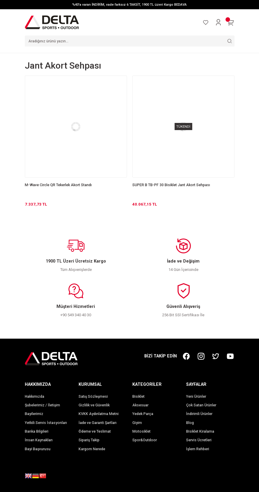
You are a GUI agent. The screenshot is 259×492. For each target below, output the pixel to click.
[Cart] (231, 22)
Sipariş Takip (89, 440)
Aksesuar (140, 405)
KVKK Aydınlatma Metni (99, 414)
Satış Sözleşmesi (93, 396)
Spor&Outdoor (144, 440)
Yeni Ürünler (196, 396)
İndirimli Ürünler (199, 414)
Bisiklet (138, 396)
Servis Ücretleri (199, 440)
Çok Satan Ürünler (201, 405)
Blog (190, 423)
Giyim (137, 423)
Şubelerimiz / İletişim (42, 405)
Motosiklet (141, 431)
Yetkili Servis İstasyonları (46, 423)
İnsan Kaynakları (39, 440)
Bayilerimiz (34, 414)
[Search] (130, 41)
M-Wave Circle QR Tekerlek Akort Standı (58, 185)
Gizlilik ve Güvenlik (94, 405)
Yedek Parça (142, 414)
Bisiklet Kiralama (200, 431)
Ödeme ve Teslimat (95, 431)
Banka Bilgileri (36, 431)
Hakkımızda (34, 396)
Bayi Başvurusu (37, 449)
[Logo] (52, 22)
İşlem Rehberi (197, 449)
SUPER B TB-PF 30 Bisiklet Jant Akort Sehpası (171, 185)
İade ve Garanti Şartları (98, 423)
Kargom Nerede (92, 449)
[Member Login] (218, 22)
